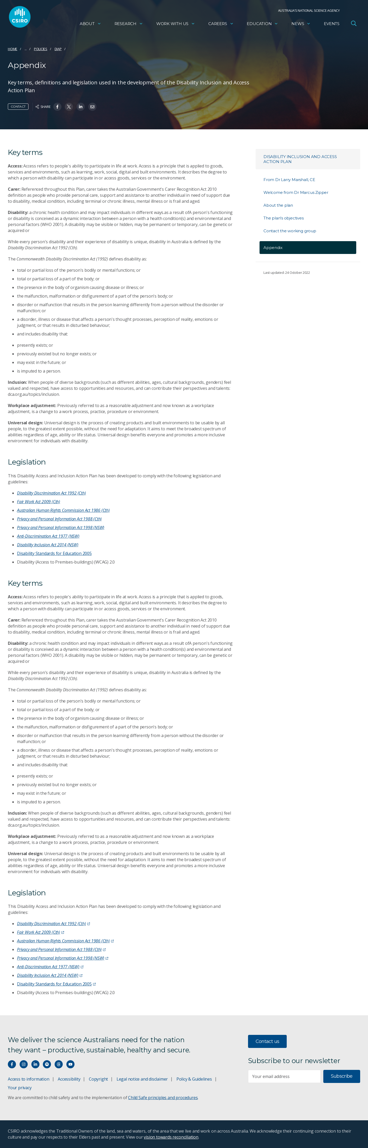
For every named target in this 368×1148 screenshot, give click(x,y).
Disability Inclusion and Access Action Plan (300, 159)
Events (332, 24)
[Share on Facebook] (57, 107)
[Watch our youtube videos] (70, 1064)
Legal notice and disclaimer (142, 1079)
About (90, 24)
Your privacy (19, 1088)
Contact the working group (289, 230)
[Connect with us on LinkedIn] (35, 1064)
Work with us (175, 24)
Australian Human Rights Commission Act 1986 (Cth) (63, 510)
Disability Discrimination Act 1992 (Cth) (51, 493)
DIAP (58, 49)
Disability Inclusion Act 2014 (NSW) (47, 545)
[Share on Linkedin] (81, 107)
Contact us (267, 1041)
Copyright (98, 1079)
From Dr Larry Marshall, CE (289, 179)
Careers (221, 24)
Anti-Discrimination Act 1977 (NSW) (48, 536)
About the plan (278, 205)
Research (128, 24)
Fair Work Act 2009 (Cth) (38, 502)
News (300, 24)
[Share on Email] (92, 107)
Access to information (28, 1079)
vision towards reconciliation (171, 1137)
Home (12, 49)
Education (262, 24)
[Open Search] (353, 24)
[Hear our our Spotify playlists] (47, 1064)
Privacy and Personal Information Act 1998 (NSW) (60, 527)
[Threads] (59, 1064)
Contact (18, 106)
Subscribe (342, 1076)
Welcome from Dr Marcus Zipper (295, 192)
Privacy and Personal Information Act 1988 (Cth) (59, 519)
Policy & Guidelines (194, 1079)
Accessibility (69, 1079)
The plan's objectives (283, 218)
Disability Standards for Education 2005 (54, 553)
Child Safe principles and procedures (163, 1097)
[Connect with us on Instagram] (24, 1064)
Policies (40, 49)
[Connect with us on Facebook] (12, 1064)
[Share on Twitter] (69, 107)
